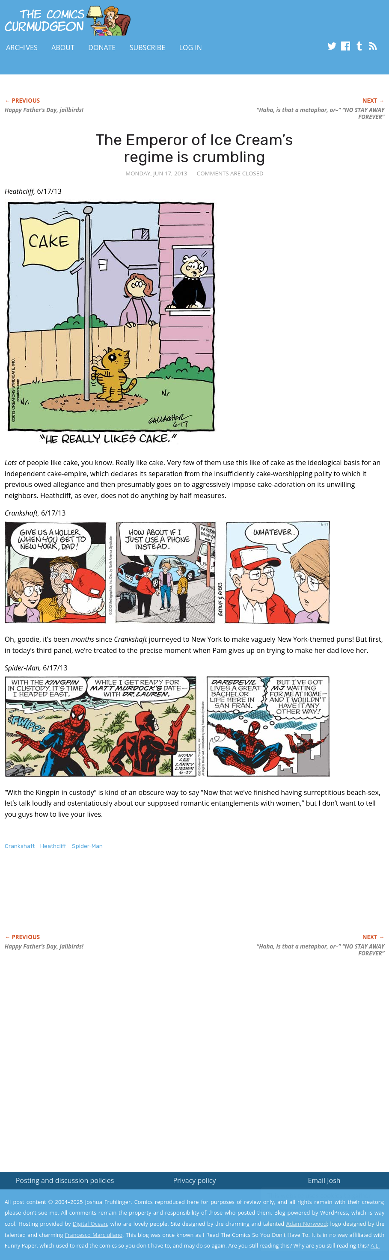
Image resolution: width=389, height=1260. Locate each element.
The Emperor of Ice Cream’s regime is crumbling (194, 148)
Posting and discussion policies (65, 1180)
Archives (22, 47)
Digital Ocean (90, 1223)
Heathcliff (53, 846)
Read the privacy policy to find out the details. (312, 1206)
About (62, 47)
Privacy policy (194, 1180)
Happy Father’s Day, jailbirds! (44, 110)
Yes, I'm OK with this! (316, 1228)
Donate (102, 47)
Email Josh (324, 1180)
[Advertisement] (160, 900)
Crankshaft (20, 846)
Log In (190, 47)
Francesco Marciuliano (93, 1235)
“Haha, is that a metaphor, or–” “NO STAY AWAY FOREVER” (320, 113)
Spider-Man (87, 846)
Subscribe (147, 47)
